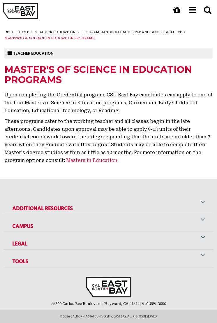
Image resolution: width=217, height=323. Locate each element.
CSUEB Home (16, 32)
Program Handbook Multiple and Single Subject (131, 32)
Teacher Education (55, 32)
